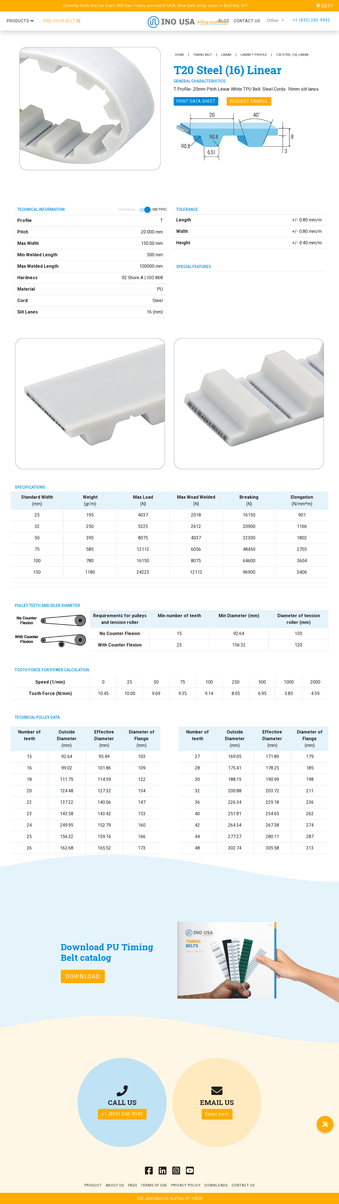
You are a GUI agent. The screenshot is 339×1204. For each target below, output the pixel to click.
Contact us (247, 21)
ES (330, 5)
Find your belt (62, 21)
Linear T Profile (254, 55)
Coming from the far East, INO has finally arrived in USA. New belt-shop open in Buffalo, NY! (155, 5)
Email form (217, 1114)
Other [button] (273, 20)
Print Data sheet (195, 101)
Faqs (132, 1185)
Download (83, 976)
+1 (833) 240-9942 (311, 20)
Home (179, 55)
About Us (115, 1185)
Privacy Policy (186, 1185)
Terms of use (154, 1185)
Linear (226, 55)
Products (20, 21)
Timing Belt (202, 55)
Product (93, 1185)
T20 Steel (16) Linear (292, 55)
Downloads (216, 1185)
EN (324, 5)
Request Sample (249, 101)
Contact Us (243, 1185)
